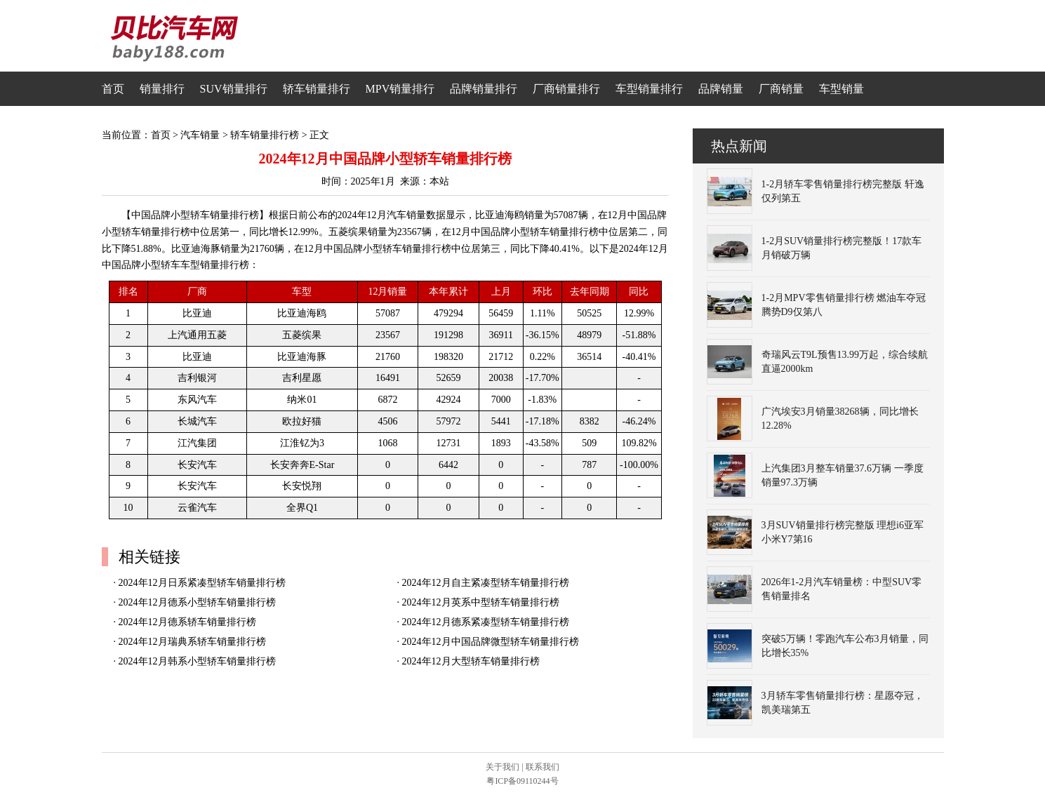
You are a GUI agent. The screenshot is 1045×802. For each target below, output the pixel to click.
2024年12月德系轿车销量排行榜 (187, 622)
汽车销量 (200, 135)
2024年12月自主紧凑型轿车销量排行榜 (485, 582)
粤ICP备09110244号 (522, 781)
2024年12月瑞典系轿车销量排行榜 (192, 641)
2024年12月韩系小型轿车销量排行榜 (197, 661)
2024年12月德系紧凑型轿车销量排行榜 (485, 622)
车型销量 (841, 89)
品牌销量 (720, 89)
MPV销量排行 (400, 89)
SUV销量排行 (233, 89)
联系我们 (542, 767)
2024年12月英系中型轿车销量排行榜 (480, 602)
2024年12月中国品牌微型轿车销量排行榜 (490, 641)
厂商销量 (781, 89)
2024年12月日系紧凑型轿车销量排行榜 (202, 582)
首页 (113, 89)
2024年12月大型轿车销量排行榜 (471, 661)
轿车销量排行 (316, 89)
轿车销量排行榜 (264, 135)
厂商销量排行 (566, 89)
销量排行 (162, 89)
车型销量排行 (649, 89)
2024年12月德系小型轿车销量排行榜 (197, 602)
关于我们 (502, 767)
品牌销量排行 (483, 89)
